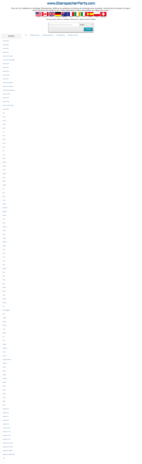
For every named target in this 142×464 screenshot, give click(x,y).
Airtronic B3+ (6, 41)
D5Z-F (4, 390)
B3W (4, 181)
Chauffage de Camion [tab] (73, 35)
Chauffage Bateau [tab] (60, 35)
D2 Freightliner (6, 310)
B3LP (4, 170)
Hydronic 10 (6, 409)
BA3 (4, 257)
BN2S (4, 291)
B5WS (4, 238)
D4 (3, 336)
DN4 (4, 405)
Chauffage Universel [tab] (35, 35)
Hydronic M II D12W (8, 446)
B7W (4, 249)
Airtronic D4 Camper (8, 82)
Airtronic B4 (6, 44)
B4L (4, 192)
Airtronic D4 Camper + (8, 86)
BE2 (4, 272)
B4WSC (5, 211)
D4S (4, 340)
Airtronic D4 (6, 78)
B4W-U (4, 215)
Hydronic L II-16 (7, 428)
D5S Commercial (7, 359)
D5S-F (4, 367)
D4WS (4, 344)
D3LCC (4, 321)
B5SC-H (5, 226)
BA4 (4, 261)
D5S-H (4, 371)
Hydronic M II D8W (7, 450)
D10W (4, 299)
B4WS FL (5, 207)
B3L (4, 154)
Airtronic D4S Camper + (8, 105)
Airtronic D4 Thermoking (9, 90)
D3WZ (4, 333)
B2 (3, 132)
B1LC (4, 116)
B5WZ (4, 245)
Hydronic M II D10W (8, 443)
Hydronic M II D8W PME (9, 454)
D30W (4, 317)
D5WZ (4, 382)
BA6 (4, 264)
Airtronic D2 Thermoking (9, 60)
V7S (4, 458)
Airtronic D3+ (6, 71)
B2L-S (4, 143)
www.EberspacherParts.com (71, 3)
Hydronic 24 (6, 416)
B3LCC (4, 162)
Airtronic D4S (6, 101)
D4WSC (5, 348)
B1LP (4, 128)
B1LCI (4, 124)
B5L (4, 219)
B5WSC (5, 242)
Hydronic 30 (6, 420)
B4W (4, 200)
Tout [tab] (26, 35)
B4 (3, 189)
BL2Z (4, 280)
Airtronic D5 (6, 109)
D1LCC (4, 302)
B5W (4, 234)
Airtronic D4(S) (6, 94)
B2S (4, 147)
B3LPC (4, 173)
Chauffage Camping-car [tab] (48, 35)
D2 (3, 306)
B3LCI (4, 166)
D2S (4, 314)
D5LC (4, 352)
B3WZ (4, 185)
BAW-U (4, 268)
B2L (4, 135)
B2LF (4, 139)
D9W (4, 401)
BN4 (4, 295)
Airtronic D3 (6, 67)
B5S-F (4, 230)
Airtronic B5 (6, 48)
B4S (4, 196)
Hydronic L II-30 (7, 435)
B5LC (4, 223)
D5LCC (4, 355)
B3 (3, 151)
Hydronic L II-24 (7, 431)
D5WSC (5, 378)
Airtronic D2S (6, 63)
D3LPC (4, 325)
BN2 (4, 283)
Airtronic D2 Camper (8, 56)
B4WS (4, 204)
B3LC (4, 158)
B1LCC (4, 120)
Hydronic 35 (6, 424)
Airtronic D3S (6, 75)
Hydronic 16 (6, 412)
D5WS (4, 374)
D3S (4, 329)
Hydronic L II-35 (7, 439)
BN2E (4, 287)
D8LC (4, 397)
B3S (4, 177)
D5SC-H (5, 363)
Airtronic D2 (6, 52)
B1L (4, 113)
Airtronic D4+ (6, 97)
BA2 (4, 253)
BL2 (4, 276)
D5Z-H (4, 393)
